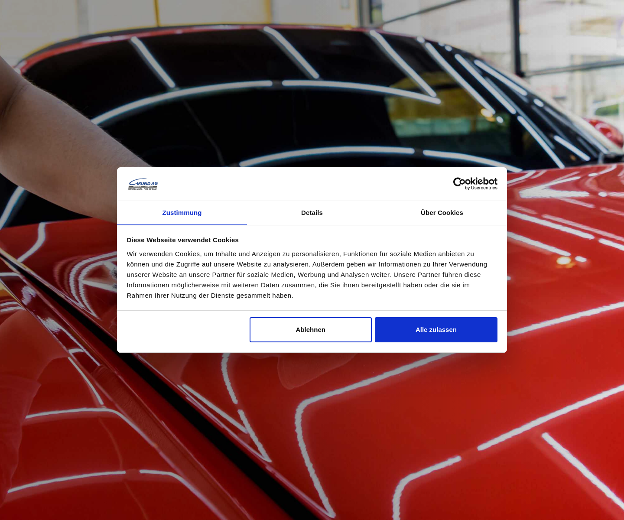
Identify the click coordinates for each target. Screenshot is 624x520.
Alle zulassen (436, 330)
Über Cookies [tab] (442, 212)
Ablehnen (310, 330)
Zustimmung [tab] (182, 212)
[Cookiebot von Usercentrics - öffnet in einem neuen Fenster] (459, 183)
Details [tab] (312, 212)
